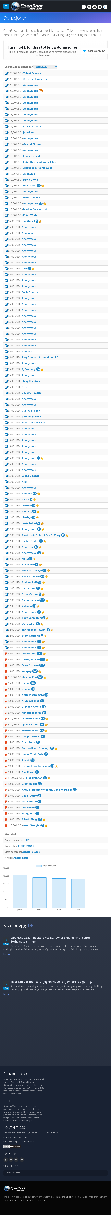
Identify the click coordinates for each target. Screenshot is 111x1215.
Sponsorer (12, 1166)
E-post (17, 1141)
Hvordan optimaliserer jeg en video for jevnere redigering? (51, 982)
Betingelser (23, 1201)
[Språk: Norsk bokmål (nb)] (105, 7)
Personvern (10, 1201)
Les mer (7, 954)
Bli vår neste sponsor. (14, 1173)
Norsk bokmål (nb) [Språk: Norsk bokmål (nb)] (38, 1201)
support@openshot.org (20, 1137)
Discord (31, 1141)
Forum (24, 1141)
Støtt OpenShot (95, 51)
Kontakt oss (14, 1127)
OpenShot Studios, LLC (72, 1197)
